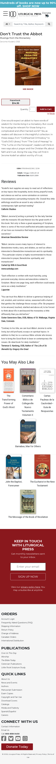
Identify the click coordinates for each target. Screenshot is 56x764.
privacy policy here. (31, 587)
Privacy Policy (41, 754)
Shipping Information (10, 626)
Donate (46, 13)
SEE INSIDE (28, 89)
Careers (4, 715)
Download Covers (9, 701)
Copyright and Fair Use (11, 697)
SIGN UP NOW (28, 576)
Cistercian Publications (11, 664)
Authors (4, 686)
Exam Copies (7, 693)
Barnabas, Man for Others (28, 446)
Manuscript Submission (11, 690)
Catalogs (5, 704)
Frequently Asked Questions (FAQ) (17, 622)
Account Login (8, 619)
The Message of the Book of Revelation (28, 517)
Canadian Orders (8, 637)
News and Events (9, 683)
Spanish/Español (8, 711)
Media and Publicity (10, 708)
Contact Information (10, 726)
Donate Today (17, 747)
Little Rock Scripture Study (13, 667)
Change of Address (9, 633)
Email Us (5, 730)
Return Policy (7, 630)
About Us (5, 679)
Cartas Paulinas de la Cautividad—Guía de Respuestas (47, 404)
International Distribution (12, 640)
